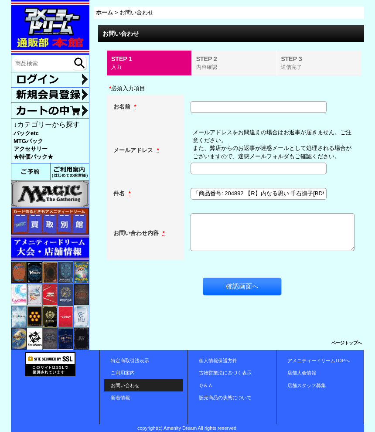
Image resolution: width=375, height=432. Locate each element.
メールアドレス (134, 150)
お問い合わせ (125, 385)
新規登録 (50, 95)
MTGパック (28, 141)
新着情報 (120, 397)
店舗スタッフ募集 (306, 385)
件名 (119, 193)
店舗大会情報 (301, 372)
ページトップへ (346, 342)
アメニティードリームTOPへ (318, 360)
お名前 (122, 106)
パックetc (26, 133)
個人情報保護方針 (218, 360)
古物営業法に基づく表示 (225, 372)
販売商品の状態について (225, 397)
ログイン (50, 80)
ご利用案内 (123, 372)
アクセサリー (31, 149)
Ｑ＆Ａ (206, 385)
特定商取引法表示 (130, 360)
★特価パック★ (33, 156)
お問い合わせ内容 (136, 233)
